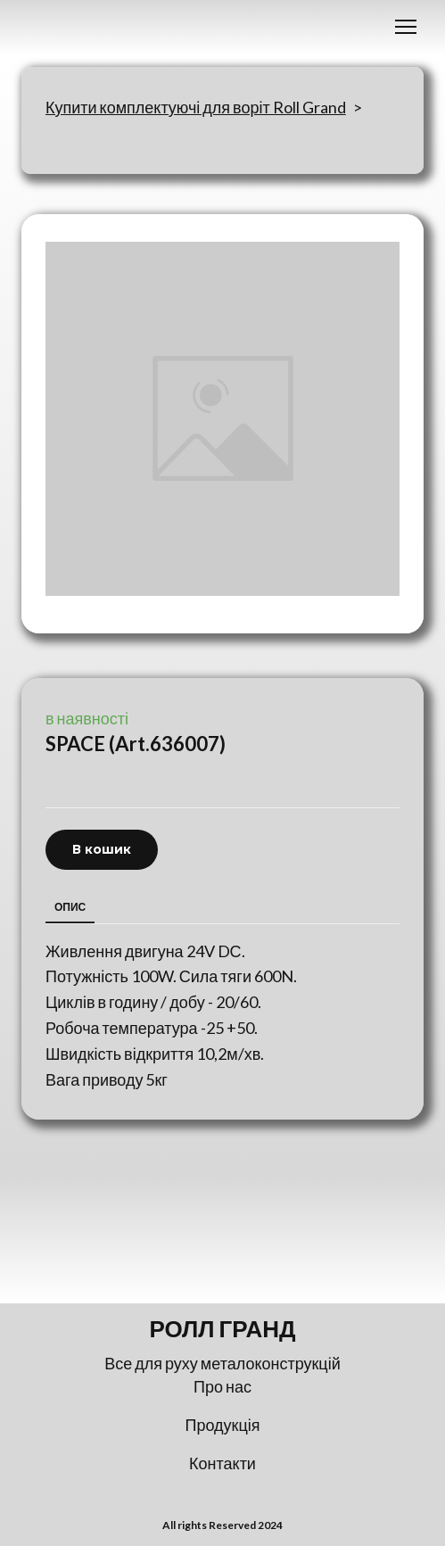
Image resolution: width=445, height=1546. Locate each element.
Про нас (222, 1386)
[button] (101, 850)
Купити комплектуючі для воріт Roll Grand (195, 107)
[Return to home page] (222, 1328)
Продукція (222, 1424)
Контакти (222, 1463)
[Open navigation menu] (406, 27)
